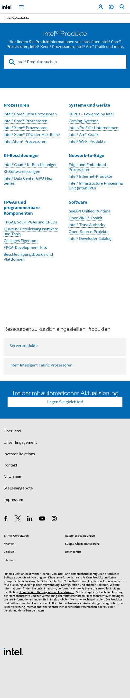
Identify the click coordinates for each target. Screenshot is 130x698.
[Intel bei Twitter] (18, 519)
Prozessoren (16, 105)
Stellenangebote (18, 488)
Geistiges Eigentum (20, 240)
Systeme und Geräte (89, 105)
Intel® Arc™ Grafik (83, 134)
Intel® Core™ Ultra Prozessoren (30, 114)
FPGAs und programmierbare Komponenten (22, 207)
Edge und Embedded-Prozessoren (88, 167)
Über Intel (12, 431)
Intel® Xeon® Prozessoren (25, 127)
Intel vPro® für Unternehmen (93, 127)
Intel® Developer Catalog (90, 238)
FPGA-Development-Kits (25, 247)
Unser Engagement (20, 442)
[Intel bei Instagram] (54, 519)
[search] (12, 62)
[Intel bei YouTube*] (42, 519)
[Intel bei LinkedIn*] (30, 519)
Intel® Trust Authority (87, 224)
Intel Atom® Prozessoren (25, 141)
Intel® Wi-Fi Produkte (87, 141)
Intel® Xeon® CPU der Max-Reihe (32, 134)
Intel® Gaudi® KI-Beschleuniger (30, 164)
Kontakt (10, 465)
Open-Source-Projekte (89, 231)
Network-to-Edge (86, 155)
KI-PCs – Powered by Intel (91, 114)
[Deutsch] (111, 7)
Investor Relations (19, 454)
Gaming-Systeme (84, 121)
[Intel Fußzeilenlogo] (13, 651)
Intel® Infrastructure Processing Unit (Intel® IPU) (96, 186)
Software (78, 202)
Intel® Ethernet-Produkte (90, 176)
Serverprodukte (23, 345)
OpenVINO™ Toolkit (85, 218)
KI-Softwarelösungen (22, 171)
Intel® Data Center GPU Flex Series (28, 181)
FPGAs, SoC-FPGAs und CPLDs (30, 222)
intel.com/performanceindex (62, 588)
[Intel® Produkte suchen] (65, 62)
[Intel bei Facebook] (6, 519)
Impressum (13, 499)
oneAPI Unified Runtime (90, 211)
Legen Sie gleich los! (65, 401)
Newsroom (13, 476)
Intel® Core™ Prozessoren (25, 121)
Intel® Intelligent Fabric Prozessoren (40, 365)
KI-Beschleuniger (21, 155)
